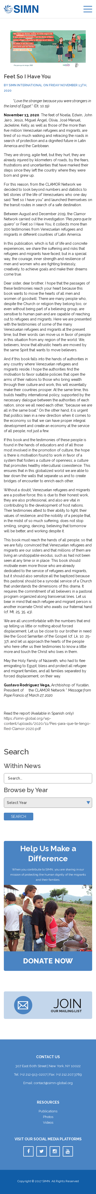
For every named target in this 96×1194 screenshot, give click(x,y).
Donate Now (48, 961)
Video (48, 1122)
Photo (48, 1117)
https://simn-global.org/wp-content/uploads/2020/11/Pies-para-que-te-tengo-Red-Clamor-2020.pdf (47, 723)
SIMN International (25, 85)
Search (18, 816)
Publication (48, 1111)
